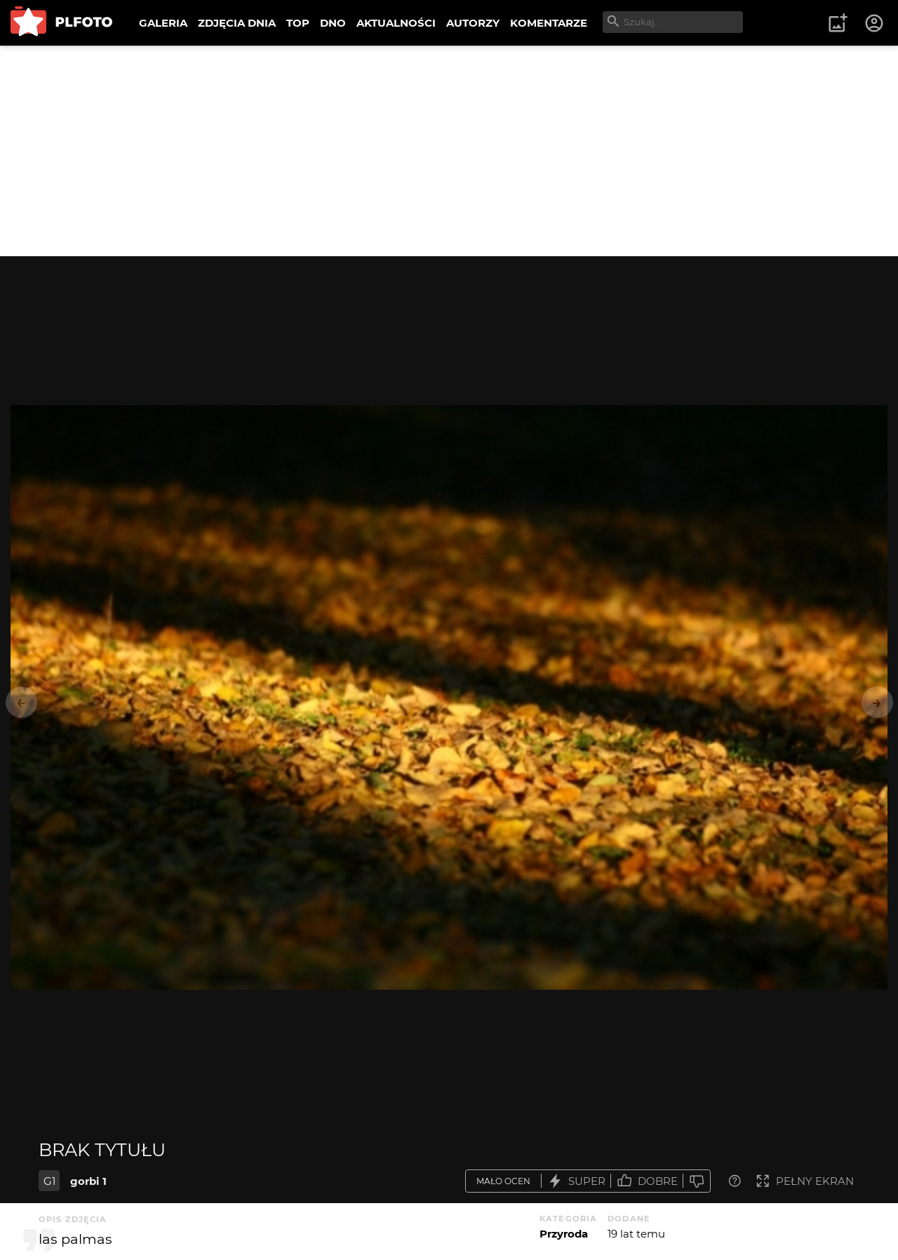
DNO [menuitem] (333, 22)
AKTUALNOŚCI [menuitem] (396, 22)
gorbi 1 (88, 1181)
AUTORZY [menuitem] (473, 22)
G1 (49, 1181)
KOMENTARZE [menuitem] (548, 22)
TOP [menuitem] (297, 22)
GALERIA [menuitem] (163, 22)
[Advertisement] (449, 151)
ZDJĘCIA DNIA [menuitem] (237, 22)
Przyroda (564, 1233)
